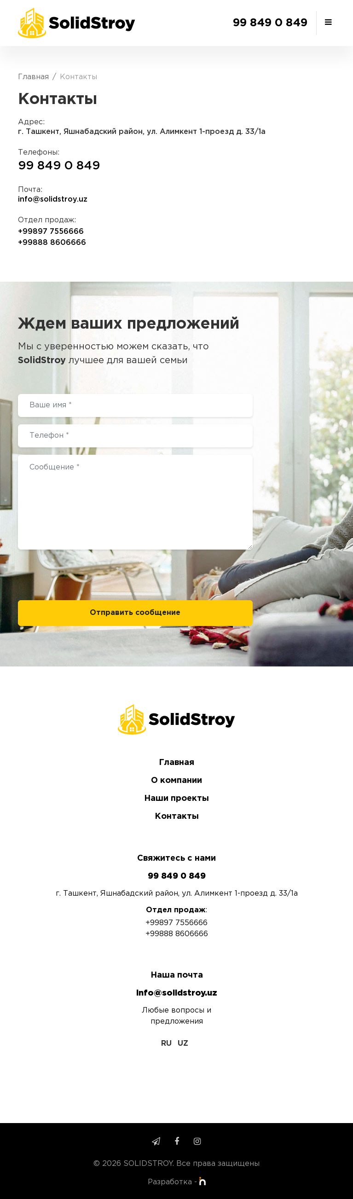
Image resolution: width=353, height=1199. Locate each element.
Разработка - (177, 1182)
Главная (33, 77)
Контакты (177, 816)
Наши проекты (176, 798)
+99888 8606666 (52, 242)
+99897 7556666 (51, 231)
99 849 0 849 (270, 23)
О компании (176, 780)
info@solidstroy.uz (52, 199)
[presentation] (88, 575)
